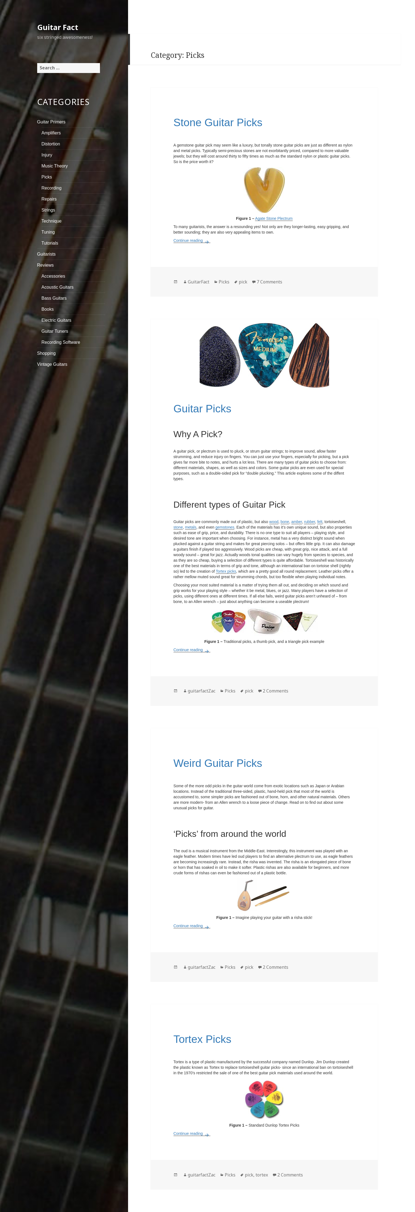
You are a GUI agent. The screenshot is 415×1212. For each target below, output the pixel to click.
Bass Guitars (54, 298)
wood (273, 522)
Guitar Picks (202, 409)
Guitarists (46, 254)
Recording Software (61, 342)
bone (285, 522)
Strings (48, 210)
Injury (47, 155)
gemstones (224, 527)
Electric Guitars (56, 320)
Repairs (49, 199)
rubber (309, 522)
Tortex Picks (202, 1039)
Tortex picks (226, 571)
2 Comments (275, 691)
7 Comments (269, 282)
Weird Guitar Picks (217, 763)
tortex (262, 1175)
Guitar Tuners (55, 331)
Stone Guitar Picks (217, 122)
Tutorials (50, 243)
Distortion (51, 144)
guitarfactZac (201, 691)
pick (243, 282)
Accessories (53, 276)
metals (190, 527)
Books (48, 309)
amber (296, 522)
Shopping (46, 353)
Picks (47, 177)
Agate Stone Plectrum (273, 218)
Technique (52, 221)
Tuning (48, 232)
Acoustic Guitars (58, 287)
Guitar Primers (51, 122)
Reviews (45, 265)
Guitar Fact (57, 27)
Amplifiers (51, 133)
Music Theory (55, 166)
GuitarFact (198, 282)
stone (178, 527)
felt (319, 522)
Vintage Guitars (52, 364)
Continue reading (192, 240)
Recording (52, 188)
